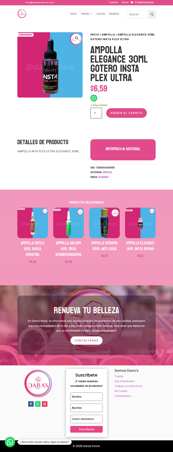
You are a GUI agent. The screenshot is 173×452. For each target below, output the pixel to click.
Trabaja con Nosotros (128, 386)
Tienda (85, 13)
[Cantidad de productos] (96, 113)
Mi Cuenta (121, 391)
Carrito (100, 13)
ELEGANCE (103, 177)
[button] (77, 38)
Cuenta (113, 2)
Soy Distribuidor (125, 381)
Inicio (73, 13)
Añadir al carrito (126, 112)
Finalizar (114, 13)
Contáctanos (87, 340)
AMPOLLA (108, 34)
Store (125, 2)
